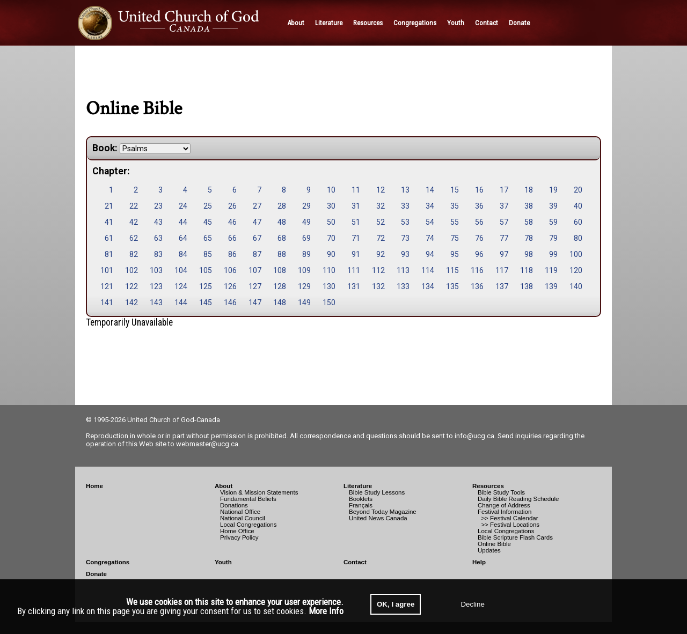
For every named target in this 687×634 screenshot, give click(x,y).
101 (106, 270)
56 (479, 222)
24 (183, 206)
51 (356, 222)
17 (504, 190)
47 (257, 222)
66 (232, 238)
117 (501, 270)
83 (158, 254)
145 (205, 302)
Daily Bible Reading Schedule (518, 499)
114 (427, 270)
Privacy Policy (239, 537)
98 (528, 254)
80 (578, 238)
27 (257, 206)
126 (230, 286)
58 (528, 222)
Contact (355, 562)
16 (479, 190)
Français (360, 505)
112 (378, 270)
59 (553, 222)
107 (255, 270)
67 (257, 238)
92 (380, 254)
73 (405, 238)
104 (180, 270)
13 (405, 190)
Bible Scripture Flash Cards (515, 537)
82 (133, 254)
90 (331, 254)
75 (454, 238)
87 (257, 254)
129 (304, 286)
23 (158, 206)
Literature (358, 486)
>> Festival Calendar (508, 518)
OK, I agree (395, 604)
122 (131, 286)
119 (551, 270)
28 (281, 206)
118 (526, 270)
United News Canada (378, 518)
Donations (234, 505)
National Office (240, 511)
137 (501, 286)
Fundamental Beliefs (248, 499)
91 (356, 254)
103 (156, 270)
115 (452, 270)
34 (430, 206)
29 (306, 206)
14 (430, 190)
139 (551, 286)
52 (380, 222)
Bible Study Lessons (377, 492)
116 (477, 270)
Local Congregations (248, 524)
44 (183, 222)
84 (183, 254)
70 (331, 238)
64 (183, 238)
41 (109, 222)
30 (331, 206)
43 (158, 222)
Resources (488, 486)
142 (131, 302)
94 (430, 254)
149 (304, 302)
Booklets (360, 499)
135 (452, 286)
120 (575, 270)
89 (306, 254)
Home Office (237, 531)
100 (575, 254)
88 (281, 254)
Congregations (107, 562)
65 (207, 238)
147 (255, 302)
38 (528, 206)
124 (180, 286)
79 (553, 238)
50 (331, 222)
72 (380, 238)
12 (380, 190)
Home (94, 486)
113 (403, 270)
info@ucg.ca (474, 436)
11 (356, 190)
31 (356, 206)
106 (230, 270)
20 (578, 190)
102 (131, 270)
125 (205, 286)
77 (504, 238)
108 (279, 270)
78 (528, 238)
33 (405, 206)
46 (232, 222)
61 (109, 238)
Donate (96, 574)
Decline (472, 604)
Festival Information (504, 511)
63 (158, 238)
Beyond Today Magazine (382, 511)
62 (133, 238)
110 (329, 270)
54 (430, 222)
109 (304, 270)
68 (281, 238)
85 (207, 254)
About (223, 486)
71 (356, 238)
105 (205, 270)
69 (306, 238)
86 (232, 254)
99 (553, 254)
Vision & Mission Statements (259, 492)
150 (329, 302)
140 (575, 286)
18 (528, 190)
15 (454, 190)
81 (109, 254)
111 (353, 270)
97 (504, 254)
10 (331, 190)
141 (106, 302)
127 (255, 286)
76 (479, 238)
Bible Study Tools (501, 492)
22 (133, 206)
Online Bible (494, 544)
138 (526, 286)
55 (454, 222)
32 (380, 206)
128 (279, 286)
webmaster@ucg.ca (207, 444)
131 (353, 286)
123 (156, 286)
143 (156, 302)
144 (180, 302)
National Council (242, 518)
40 (578, 206)
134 (427, 286)
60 (578, 222)
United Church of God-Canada (173, 420)
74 (430, 238)
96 (479, 254)
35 (454, 206)
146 (230, 302)
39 (553, 206)
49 (306, 222)
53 (405, 222)
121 (106, 286)
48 (281, 222)
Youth (223, 562)
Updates (489, 550)
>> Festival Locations (508, 524)
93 (405, 254)
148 (279, 302)
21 (109, 206)
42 (133, 222)
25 (207, 206)
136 (477, 286)
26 (232, 206)
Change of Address (504, 505)
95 (454, 254)
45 (207, 222)
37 (504, 206)
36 (479, 206)
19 (553, 190)
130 (329, 286)
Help (479, 562)
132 (378, 286)
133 (403, 286)
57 (504, 222)
